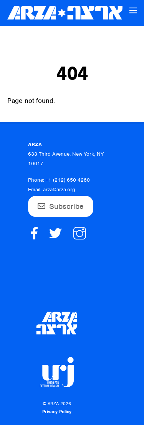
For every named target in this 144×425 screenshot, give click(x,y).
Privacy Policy (56, 412)
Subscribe (66, 206)
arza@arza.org (59, 189)
